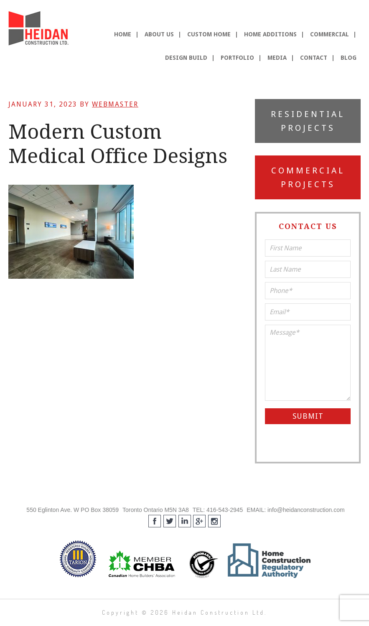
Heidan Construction (39, 28)
